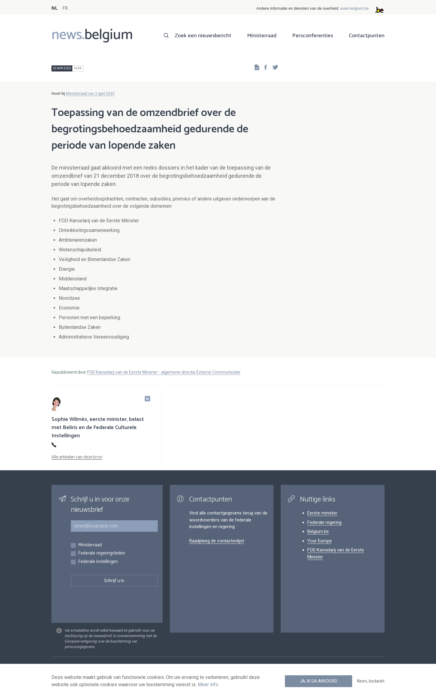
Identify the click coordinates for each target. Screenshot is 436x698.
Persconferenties (312, 35)
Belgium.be (318, 531)
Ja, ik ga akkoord (318, 681)
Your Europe (319, 541)
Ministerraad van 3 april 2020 (90, 93)
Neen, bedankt (371, 681)
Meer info (208, 684)
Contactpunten (367, 35)
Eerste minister (322, 513)
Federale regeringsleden (101, 553)
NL (54, 8)
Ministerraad (261, 35)
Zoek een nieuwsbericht (203, 35)
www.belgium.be (354, 8)
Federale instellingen (98, 561)
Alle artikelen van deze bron (76, 457)
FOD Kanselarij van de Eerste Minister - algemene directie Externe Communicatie (163, 372)
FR (65, 8)
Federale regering (324, 522)
